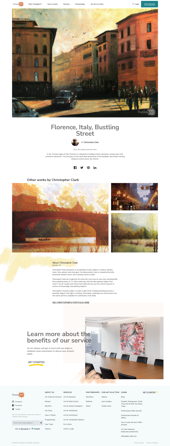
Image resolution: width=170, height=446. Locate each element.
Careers (48, 429)
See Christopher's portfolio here (70, 302)
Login (137, 4)
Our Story (48, 410)
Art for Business (69, 397)
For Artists (67, 424)
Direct (88, 406)
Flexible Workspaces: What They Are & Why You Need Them (131, 403)
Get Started (149, 4)
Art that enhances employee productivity (129, 430)
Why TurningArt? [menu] (35, 4)
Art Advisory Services (53, 397)
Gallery (104, 397)
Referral (89, 401)
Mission (48, 401)
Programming (50, 420)
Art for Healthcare (70, 410)
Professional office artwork (131, 411)
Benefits (48, 406)
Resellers (89, 397)
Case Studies (106, 401)
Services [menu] (66, 4)
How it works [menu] (52, 4)
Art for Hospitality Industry (73, 420)
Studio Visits (106, 406)
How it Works (50, 415)
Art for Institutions (70, 415)
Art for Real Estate (70, 401)
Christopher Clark (91, 142)
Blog (123, 397)
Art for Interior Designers (73, 406)
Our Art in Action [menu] (97, 4)
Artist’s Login (68, 429)
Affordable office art (129, 436)
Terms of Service (152, 443)
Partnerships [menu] (80, 4)
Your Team (49, 424)
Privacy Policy (139, 443)
